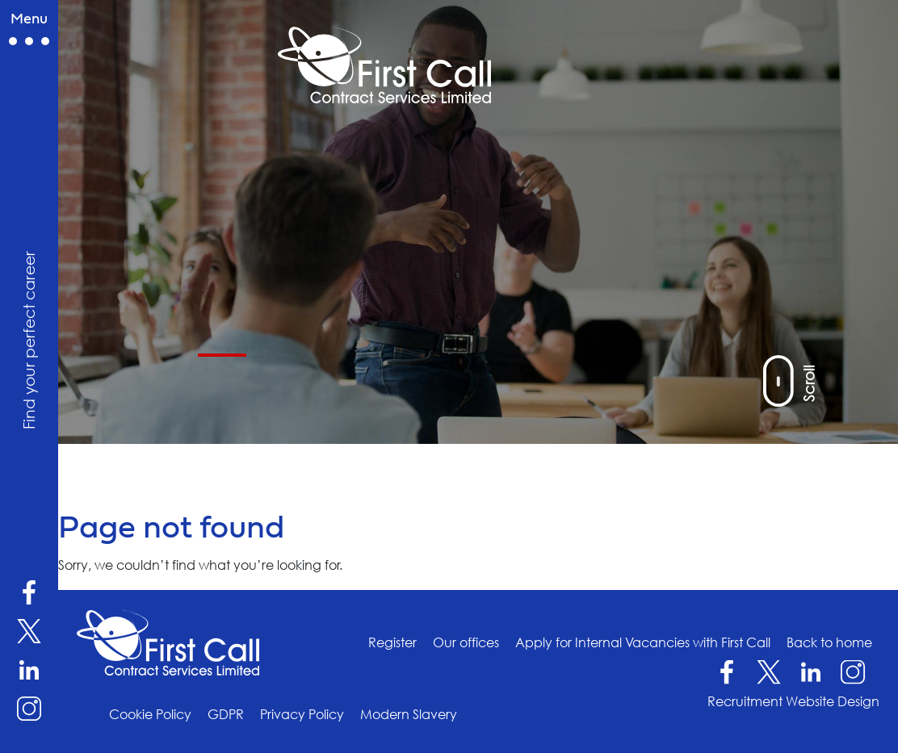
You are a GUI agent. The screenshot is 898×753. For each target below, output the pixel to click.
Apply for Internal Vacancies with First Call (642, 642)
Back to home (829, 642)
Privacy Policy (302, 714)
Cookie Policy (150, 714)
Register (392, 642)
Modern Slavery (408, 714)
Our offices (466, 642)
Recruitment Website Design (793, 701)
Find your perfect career (28, 340)
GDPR (226, 714)
